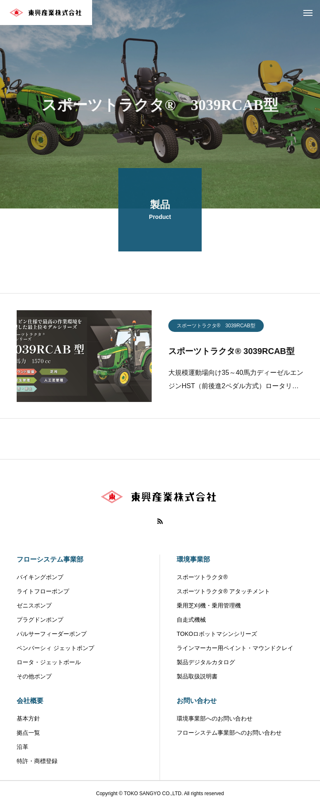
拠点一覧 (28, 732)
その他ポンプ (34, 676)
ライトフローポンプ (43, 591)
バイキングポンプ (40, 577)
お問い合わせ (197, 700)
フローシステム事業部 (50, 559)
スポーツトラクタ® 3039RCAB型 (216, 328)
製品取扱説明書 (197, 676)
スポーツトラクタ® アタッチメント (223, 591)
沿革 (22, 746)
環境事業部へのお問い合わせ (214, 718)
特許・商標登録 (37, 761)
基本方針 (28, 718)
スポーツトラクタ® (202, 577)
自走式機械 (191, 619)
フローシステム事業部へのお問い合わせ (229, 732)
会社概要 (30, 700)
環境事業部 (193, 559)
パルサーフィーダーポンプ (52, 633)
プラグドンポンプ (40, 619)
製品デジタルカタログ (206, 662)
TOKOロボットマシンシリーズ (217, 633)
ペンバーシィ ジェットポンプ (55, 648)
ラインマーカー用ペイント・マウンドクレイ (235, 648)
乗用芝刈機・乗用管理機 (209, 605)
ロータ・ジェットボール (49, 662)
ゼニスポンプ (34, 605)
